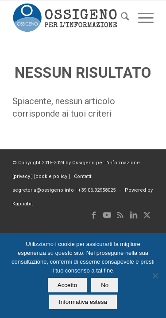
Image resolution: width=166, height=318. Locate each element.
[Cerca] (120, 18)
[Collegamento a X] (147, 215)
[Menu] (141, 18)
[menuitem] (120, 18)
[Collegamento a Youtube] (107, 215)
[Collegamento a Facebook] (93, 215)
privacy (22, 176)
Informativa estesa (83, 302)
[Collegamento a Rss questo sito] (120, 215)
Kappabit (22, 204)
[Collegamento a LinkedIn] (133, 215)
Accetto (67, 285)
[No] (155, 275)
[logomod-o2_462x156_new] (68, 18)
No (104, 285)
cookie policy (52, 176)
